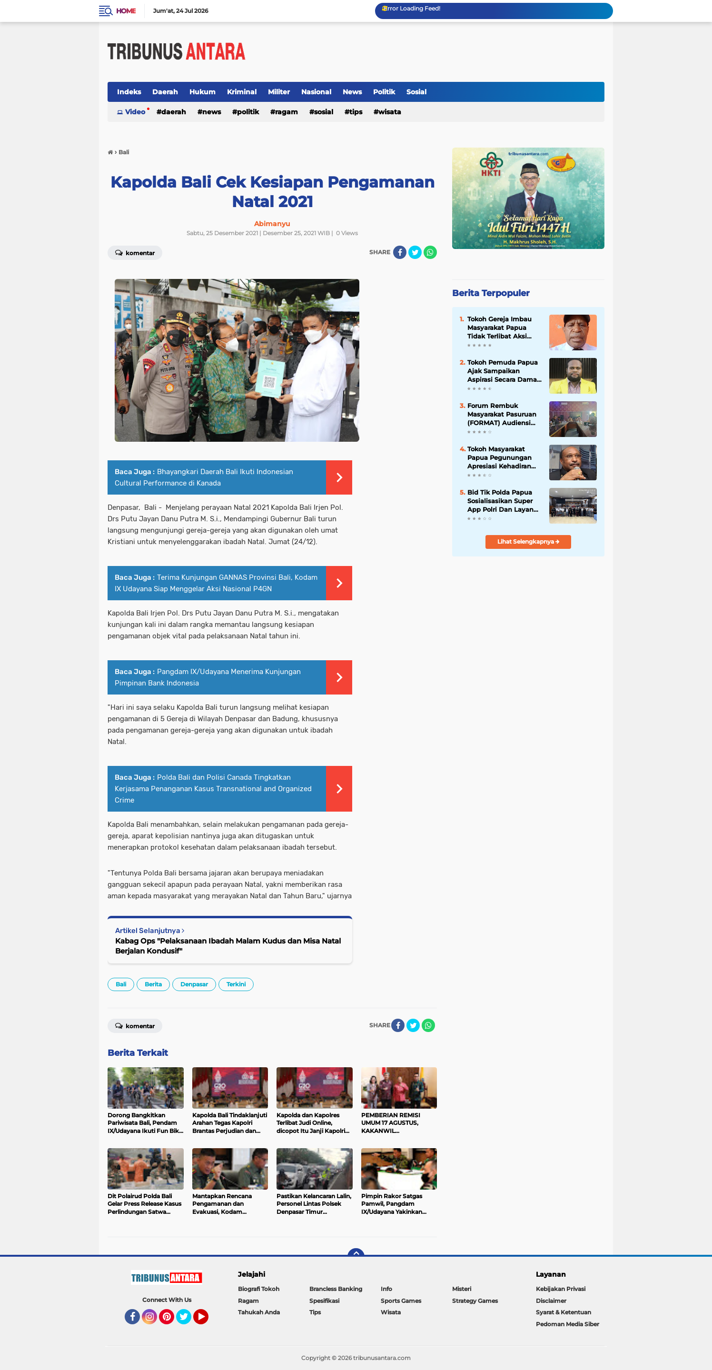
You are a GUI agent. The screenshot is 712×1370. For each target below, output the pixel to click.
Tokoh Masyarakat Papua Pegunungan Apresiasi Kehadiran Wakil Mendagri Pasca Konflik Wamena (503, 458)
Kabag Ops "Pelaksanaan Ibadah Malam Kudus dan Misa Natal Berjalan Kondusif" (228, 945)
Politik (384, 92)
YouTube (207, 1321)
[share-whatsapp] (430, 252)
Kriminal (242, 92)
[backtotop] (356, 1256)
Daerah (165, 92)
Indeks (129, 92)
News (352, 92)
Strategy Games (475, 1300)
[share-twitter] (415, 252)
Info (386, 1288)
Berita (153, 984)
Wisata (389, 112)
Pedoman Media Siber (567, 1324)
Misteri (461, 1288)
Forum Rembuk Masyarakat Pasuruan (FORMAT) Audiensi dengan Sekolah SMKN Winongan (503, 414)
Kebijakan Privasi (560, 1288)
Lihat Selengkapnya (528, 541)
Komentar (135, 252)
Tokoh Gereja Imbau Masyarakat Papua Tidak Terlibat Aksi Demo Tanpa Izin (499, 328)
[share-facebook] (399, 252)
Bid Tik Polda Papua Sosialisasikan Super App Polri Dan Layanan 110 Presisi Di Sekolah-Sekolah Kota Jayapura (504, 501)
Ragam (286, 112)
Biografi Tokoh (258, 1288)
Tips (355, 112)
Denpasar (194, 984)
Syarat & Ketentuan (563, 1312)
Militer (279, 92)
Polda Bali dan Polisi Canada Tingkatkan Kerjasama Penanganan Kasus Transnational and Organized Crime (213, 788)
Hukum (202, 92)
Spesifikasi (324, 1300)
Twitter (188, 1321)
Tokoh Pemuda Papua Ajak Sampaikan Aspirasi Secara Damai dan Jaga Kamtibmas (503, 371)
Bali (121, 984)
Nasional (316, 92)
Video (135, 112)
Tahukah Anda (259, 1312)
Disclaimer (551, 1300)
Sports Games (401, 1300)
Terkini (236, 984)
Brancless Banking (335, 1288)
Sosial (416, 92)
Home (126, 11)
